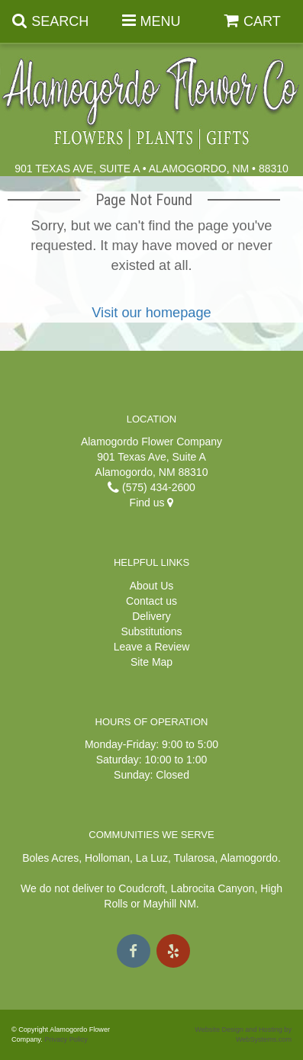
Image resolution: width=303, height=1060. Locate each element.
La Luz (152, 858)
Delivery (151, 616)
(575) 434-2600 (151, 487)
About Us (152, 586)
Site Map (151, 662)
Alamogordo (249, 858)
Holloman (107, 858)
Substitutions (151, 631)
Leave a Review (152, 647)
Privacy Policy (66, 1039)
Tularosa (193, 858)
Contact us (151, 601)
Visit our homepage (151, 312)
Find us (152, 502)
